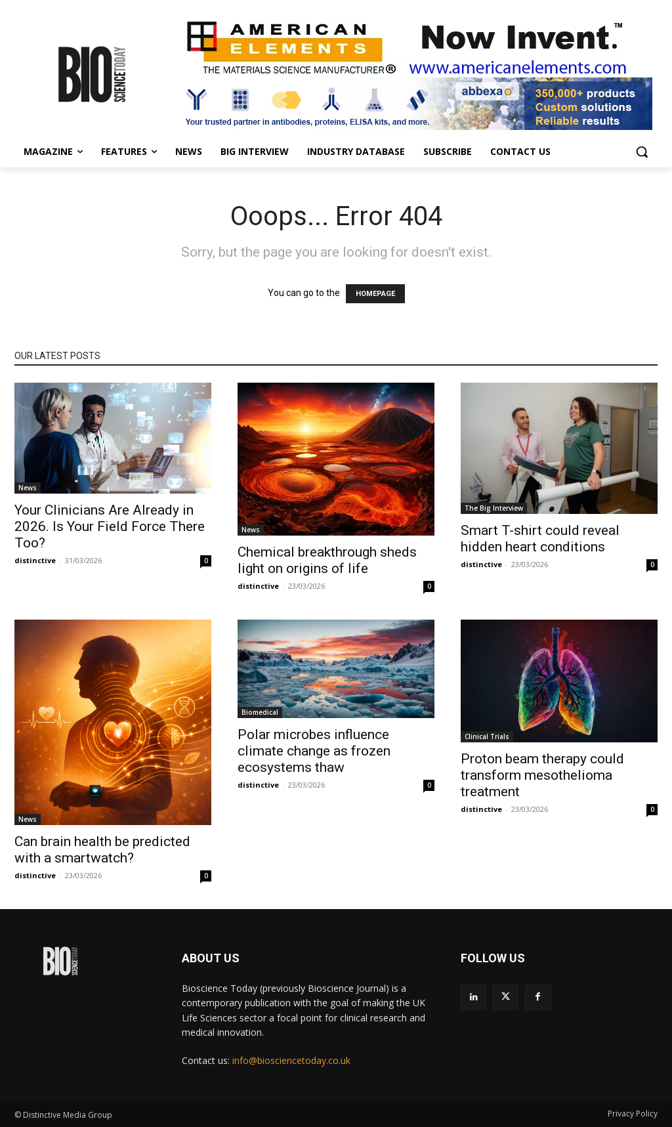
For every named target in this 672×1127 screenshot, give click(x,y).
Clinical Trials (487, 736)
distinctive (35, 560)
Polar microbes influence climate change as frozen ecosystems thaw (314, 751)
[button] (642, 151)
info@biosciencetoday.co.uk (291, 1060)
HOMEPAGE (375, 293)
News (27, 487)
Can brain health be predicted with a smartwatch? (102, 850)
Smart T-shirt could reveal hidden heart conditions (540, 538)
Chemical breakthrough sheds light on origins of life (327, 560)
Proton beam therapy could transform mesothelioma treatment (542, 775)
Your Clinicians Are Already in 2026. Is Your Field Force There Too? (109, 526)
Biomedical (260, 712)
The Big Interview (494, 508)
